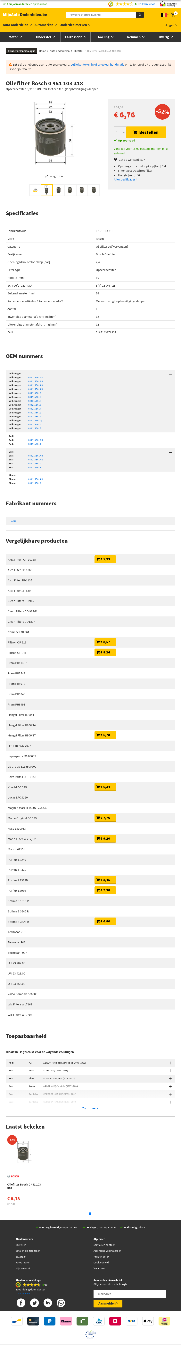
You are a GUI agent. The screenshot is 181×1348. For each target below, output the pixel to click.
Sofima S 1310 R (18, 901)
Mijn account (22, 1247)
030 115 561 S (34, 424)
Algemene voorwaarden (107, 1229)
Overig (164, 37)
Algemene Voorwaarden (101, 1328)
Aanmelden (108, 1281)
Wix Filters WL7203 (20, 1015)
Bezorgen (20, 1235)
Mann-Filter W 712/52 (22, 839)
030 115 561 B (34, 393)
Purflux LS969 (17, 890)
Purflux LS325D (18, 880)
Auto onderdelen (15, 25)
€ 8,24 (103, 652)
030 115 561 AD (35, 385)
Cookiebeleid (101, 1241)
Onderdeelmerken (73, 25)
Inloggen (169, 25)
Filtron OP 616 (17, 642)
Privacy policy (102, 1235)
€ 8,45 (103, 879)
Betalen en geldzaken (27, 1229)
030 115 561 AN (35, 389)
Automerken (44, 25)
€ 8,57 (103, 642)
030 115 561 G (34, 404)
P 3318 (12, 520)
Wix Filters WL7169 (20, 1004)
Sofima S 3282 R (18, 911)
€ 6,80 (103, 921)
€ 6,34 (103, 786)
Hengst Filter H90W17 (22, 735)
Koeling (104, 37)
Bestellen (146, 132)
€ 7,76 (103, 817)
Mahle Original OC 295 (22, 818)
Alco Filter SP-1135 (20, 580)
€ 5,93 (103, 559)
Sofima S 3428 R (18, 922)
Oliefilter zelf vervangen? (112, 246)
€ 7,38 (103, 890)
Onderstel (44, 37)
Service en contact (104, 1223)
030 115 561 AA (35, 377)
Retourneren (22, 1241)
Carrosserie (74, 37)
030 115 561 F (34, 400)
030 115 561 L (34, 412)
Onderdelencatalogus (21, 51)
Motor (14, 37)
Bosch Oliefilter (106, 254)
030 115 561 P (34, 416)
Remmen (134, 37)
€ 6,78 (103, 735)
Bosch (100, 239)
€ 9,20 (103, 838)
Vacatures (99, 1247)
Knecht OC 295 (17, 787)
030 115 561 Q (35, 420)
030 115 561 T (34, 428)
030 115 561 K (34, 408)
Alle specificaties (125, 179)
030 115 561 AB (35, 381)
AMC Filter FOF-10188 (22, 559)
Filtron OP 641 (17, 653)
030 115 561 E (34, 396)
